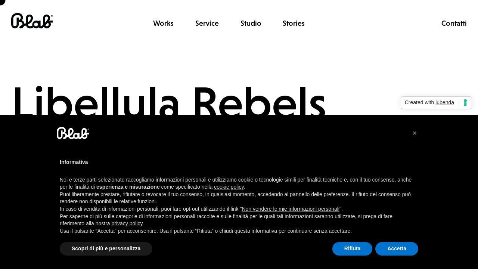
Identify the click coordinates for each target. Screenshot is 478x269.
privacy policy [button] (127, 223)
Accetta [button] (396, 248)
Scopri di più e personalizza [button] (106, 248)
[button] (414, 133)
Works (163, 23)
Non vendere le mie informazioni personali (290, 209)
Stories (294, 23)
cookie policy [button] (228, 187)
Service (207, 23)
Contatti (454, 23)
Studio (250, 23)
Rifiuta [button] (352, 248)
